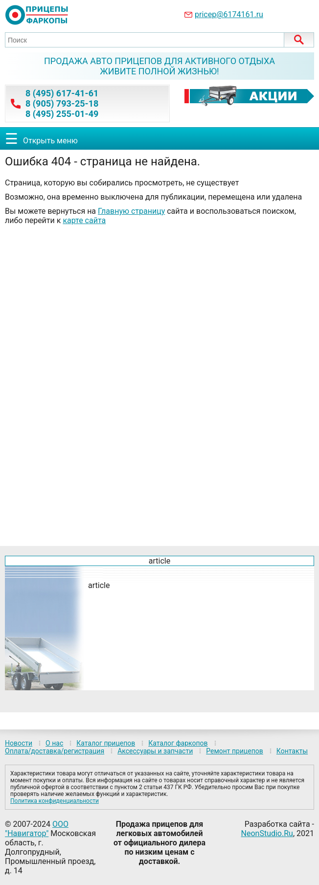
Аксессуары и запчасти (155, 751)
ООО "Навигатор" (36, 828)
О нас (54, 743)
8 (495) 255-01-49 (61, 114)
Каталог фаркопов (177, 743)
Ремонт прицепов (234, 751)
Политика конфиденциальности (54, 800)
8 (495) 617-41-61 (61, 93)
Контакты (292, 751)
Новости (18, 743)
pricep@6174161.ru (229, 14)
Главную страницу (131, 211)
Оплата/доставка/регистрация (54, 751)
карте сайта (84, 220)
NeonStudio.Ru (267, 833)
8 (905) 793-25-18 (61, 103)
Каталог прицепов (105, 743)
